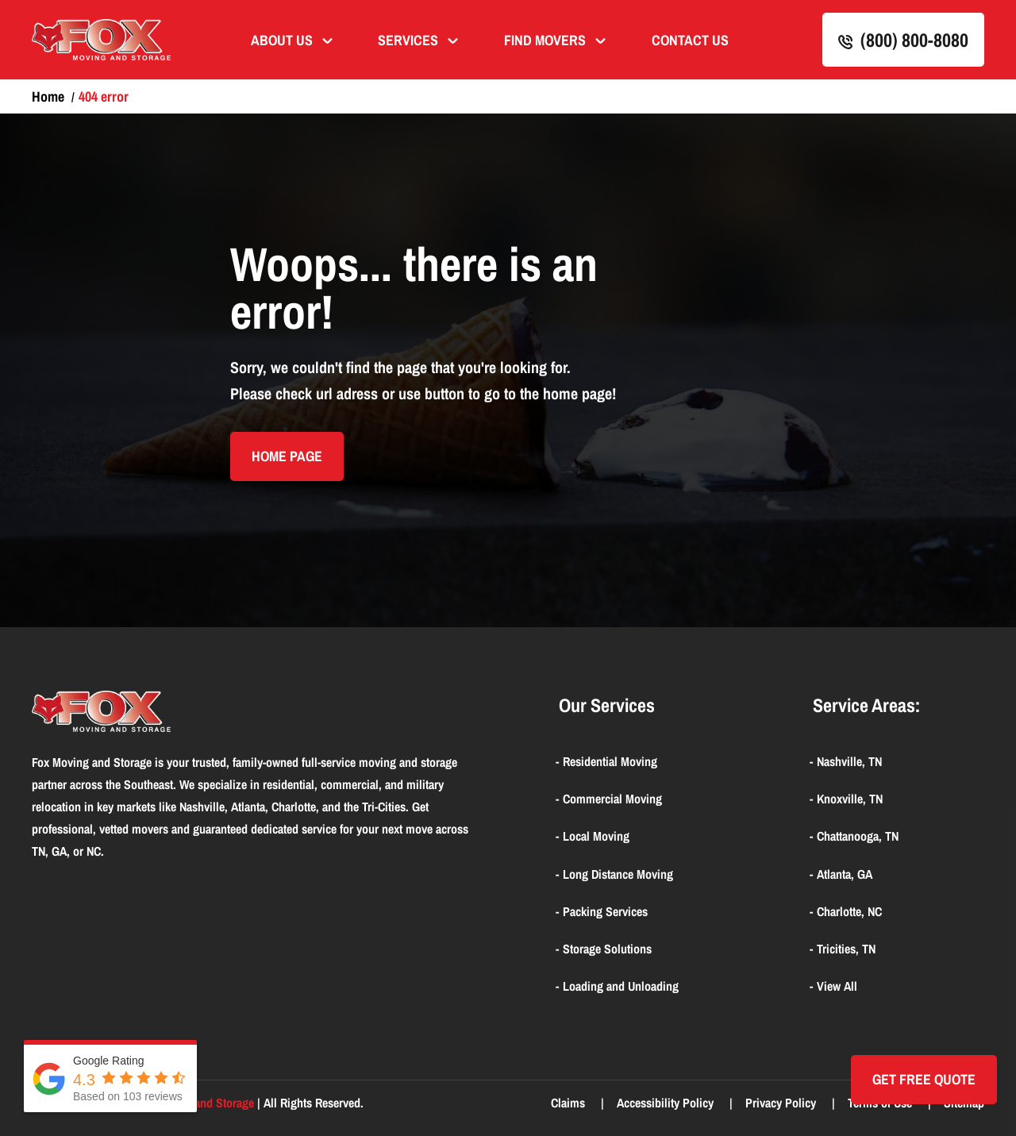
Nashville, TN (849, 761)
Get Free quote (924, 1079)
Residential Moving (610, 761)
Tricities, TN (846, 948)
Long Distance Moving (618, 874)
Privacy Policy (782, 1102)
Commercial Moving (612, 798)
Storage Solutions (607, 948)
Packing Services (605, 911)
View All (837, 986)
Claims (569, 1102)
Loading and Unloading (621, 986)
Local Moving (596, 836)
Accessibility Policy (667, 1102)
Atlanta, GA (844, 874)
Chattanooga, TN (858, 836)
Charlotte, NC (849, 911)
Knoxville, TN (850, 798)
